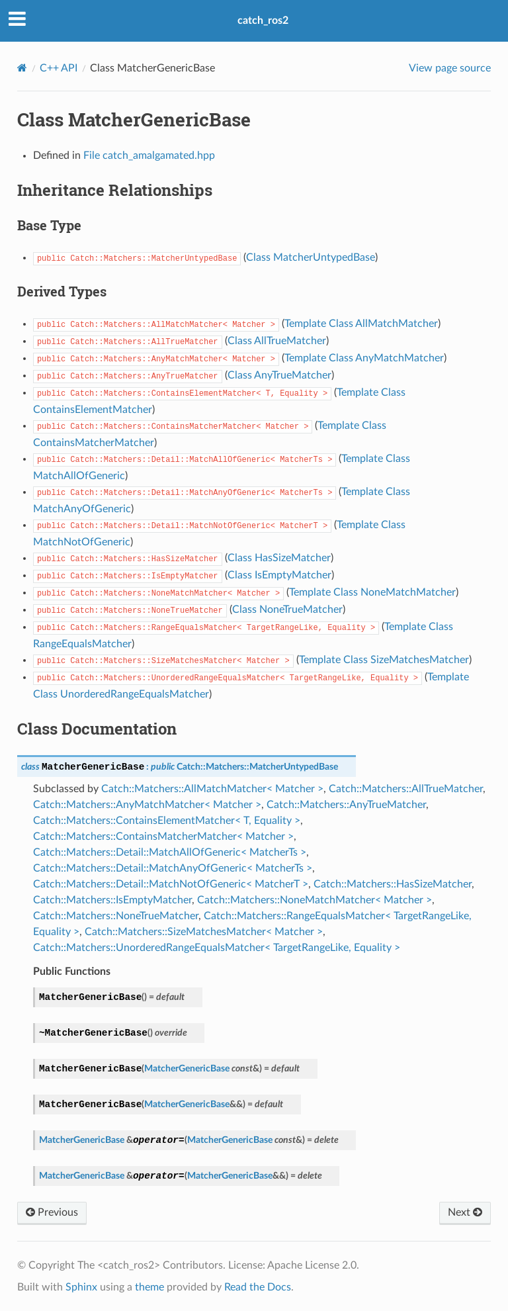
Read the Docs (257, 1287)
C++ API (58, 68)
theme (149, 1287)
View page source (450, 68)
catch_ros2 (262, 20)
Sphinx (81, 1287)
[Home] (22, 67)
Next (465, 1212)
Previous (52, 1212)
